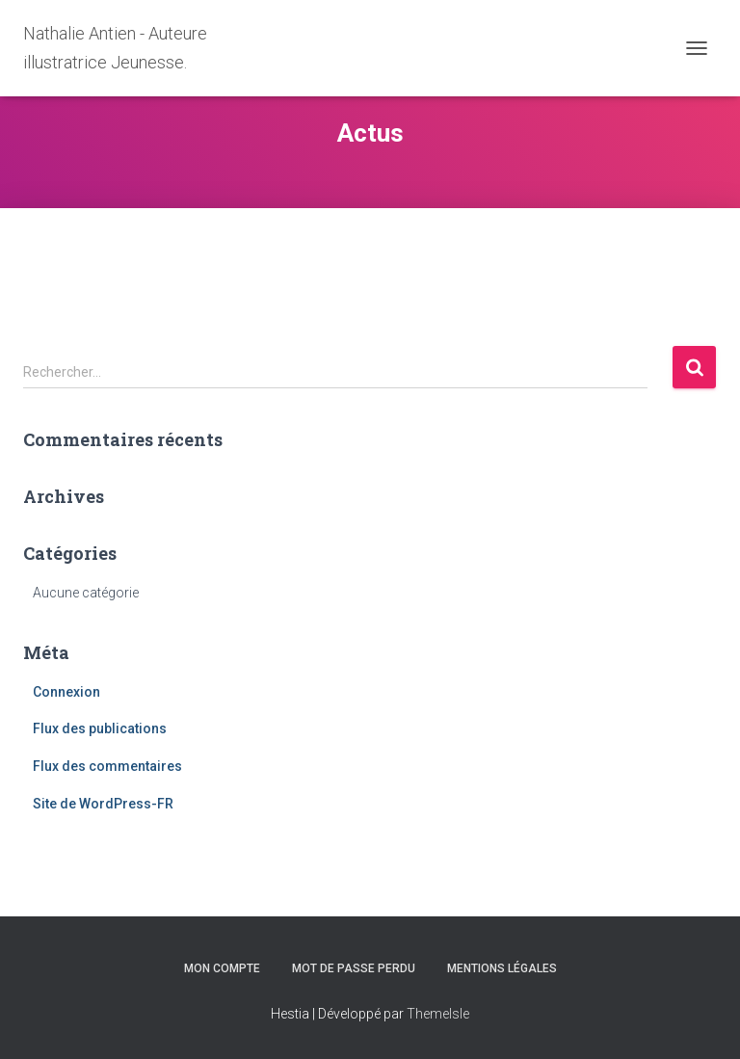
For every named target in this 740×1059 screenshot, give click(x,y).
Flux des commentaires (107, 766)
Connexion (66, 692)
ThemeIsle (438, 1013)
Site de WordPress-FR (103, 803)
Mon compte (222, 968)
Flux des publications (100, 728)
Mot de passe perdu (353, 968)
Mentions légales (502, 968)
